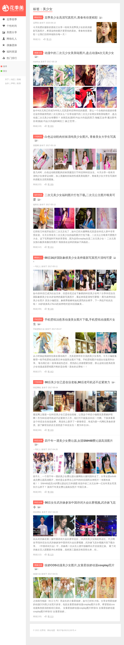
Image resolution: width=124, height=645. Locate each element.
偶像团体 (9, 45)
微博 (4, 66)
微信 (4, 71)
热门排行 (9, 58)
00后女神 (38, 447)
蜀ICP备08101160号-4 (66, 638)
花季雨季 (9, 19)
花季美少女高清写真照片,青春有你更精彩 (77, 17)
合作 (7, 83)
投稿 (19, 79)
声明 (13, 83)
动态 (13, 79)
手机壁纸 (38, 322)
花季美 (13, 8)
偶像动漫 (38, 53)
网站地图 (51, 638)
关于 (7, 79)
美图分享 (9, 32)
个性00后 (38, 384)
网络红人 (9, 38)
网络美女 (38, 17)
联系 (19, 83)
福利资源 (9, 51)
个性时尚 (9, 25)
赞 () (47, 39)
